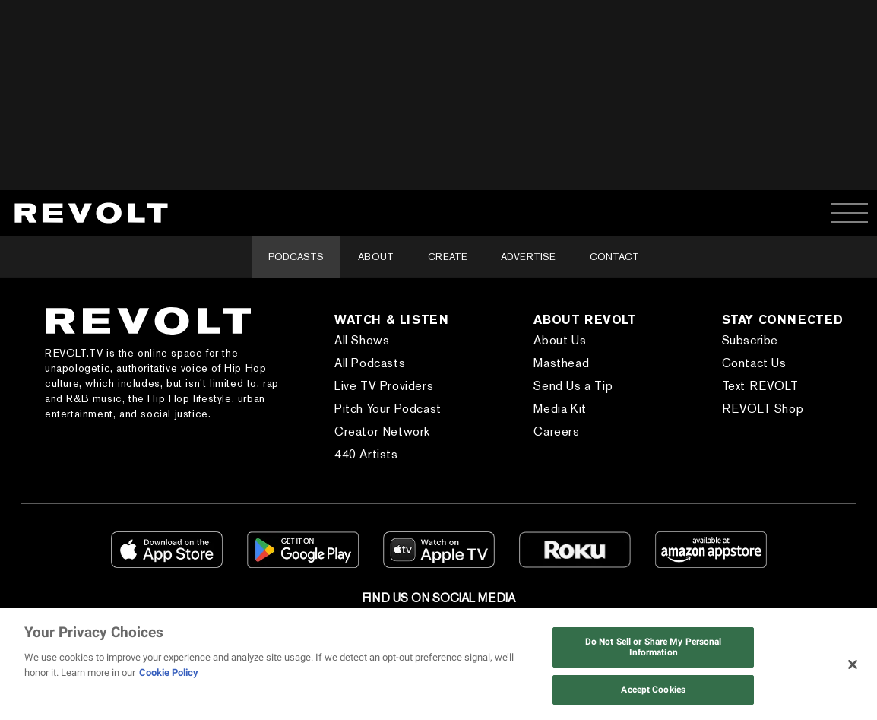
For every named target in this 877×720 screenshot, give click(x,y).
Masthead (561, 363)
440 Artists (366, 454)
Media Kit (559, 409)
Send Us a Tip (573, 386)
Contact (614, 256)
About (376, 256)
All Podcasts (369, 363)
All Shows (361, 340)
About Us (559, 340)
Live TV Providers (383, 386)
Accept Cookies (653, 689)
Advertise (528, 256)
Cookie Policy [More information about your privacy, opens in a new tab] (168, 672)
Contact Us (754, 363)
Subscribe (750, 340)
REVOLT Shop (763, 409)
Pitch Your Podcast (388, 409)
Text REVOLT (760, 386)
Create (447, 256)
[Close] (852, 664)
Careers (556, 431)
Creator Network (382, 431)
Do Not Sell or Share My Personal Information (653, 647)
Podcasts (296, 256)
